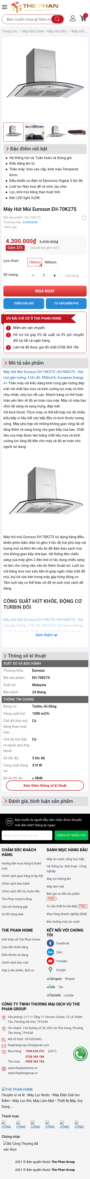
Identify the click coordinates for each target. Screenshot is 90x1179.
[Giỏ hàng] (83, 18)
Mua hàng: (15, 1055)
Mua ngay (45, 291)
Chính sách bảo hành (16, 883)
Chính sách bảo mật (15, 962)
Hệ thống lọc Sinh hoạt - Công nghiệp (66, 869)
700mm (35, 263)
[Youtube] (50, 961)
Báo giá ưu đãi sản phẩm (63, 896)
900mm (50, 262)
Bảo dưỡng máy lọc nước (63, 921)
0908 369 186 (34, 1066)
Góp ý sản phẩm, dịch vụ (18, 970)
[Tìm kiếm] (57, 19)
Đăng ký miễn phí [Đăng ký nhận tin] (71, 835)
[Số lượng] (43, 275)
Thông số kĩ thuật (27, 656)
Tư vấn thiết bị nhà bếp (67, 906)
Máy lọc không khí (59, 879)
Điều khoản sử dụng (15, 955)
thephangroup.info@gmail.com (28, 1049)
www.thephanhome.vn (22, 1072)
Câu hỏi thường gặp (15, 906)
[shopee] (57, 979)
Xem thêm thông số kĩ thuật (45, 785)
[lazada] (57, 998)
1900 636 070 (35, 1055)
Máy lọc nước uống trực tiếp (65, 859)
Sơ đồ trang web (12, 914)
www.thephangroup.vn (23, 1077)
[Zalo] (50, 952)
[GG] (50, 969)
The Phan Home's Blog (17, 899)
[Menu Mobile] (5, 6)
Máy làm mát (55, 886)
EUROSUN (30, 222)
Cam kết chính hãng (15, 947)
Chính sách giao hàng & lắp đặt (22, 876)
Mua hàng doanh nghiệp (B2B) (67, 914)
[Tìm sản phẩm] (33, 19)
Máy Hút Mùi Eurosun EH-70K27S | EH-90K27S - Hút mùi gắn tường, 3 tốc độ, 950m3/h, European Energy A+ (43, 377)
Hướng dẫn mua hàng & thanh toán (21, 866)
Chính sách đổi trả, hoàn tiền (21, 891)
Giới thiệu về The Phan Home (21, 939)
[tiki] (54, 989)
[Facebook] (50, 943)
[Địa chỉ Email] (27, 835)
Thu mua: (14, 1066)
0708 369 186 (34, 1061)
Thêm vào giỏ (24, 303)
